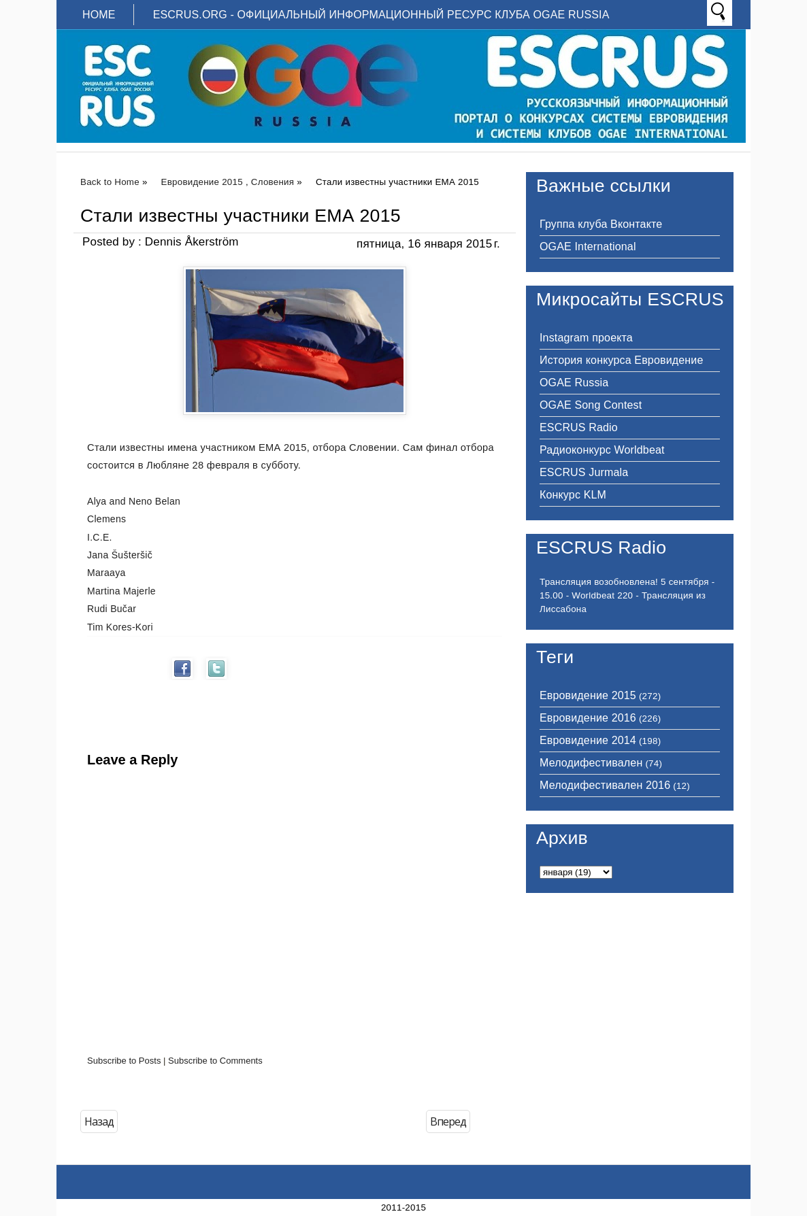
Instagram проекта (586, 337)
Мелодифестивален (591, 763)
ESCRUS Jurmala (584, 472)
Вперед (448, 1121)
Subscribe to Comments (215, 1060)
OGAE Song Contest (591, 405)
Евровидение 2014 (588, 740)
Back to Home (109, 182)
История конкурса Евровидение (621, 360)
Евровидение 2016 (588, 718)
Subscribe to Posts (124, 1060)
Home (99, 14)
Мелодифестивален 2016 (605, 785)
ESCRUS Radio (579, 427)
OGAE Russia (574, 382)
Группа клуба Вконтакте (601, 224)
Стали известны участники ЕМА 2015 (240, 215)
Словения (272, 182)
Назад (99, 1121)
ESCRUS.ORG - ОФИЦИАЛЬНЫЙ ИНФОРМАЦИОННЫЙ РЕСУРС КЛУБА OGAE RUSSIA (381, 14)
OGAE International (588, 246)
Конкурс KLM (573, 495)
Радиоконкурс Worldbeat (602, 450)
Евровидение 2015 (202, 182)
